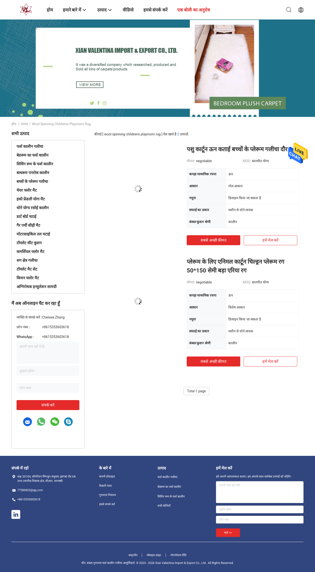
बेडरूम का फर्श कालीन (32, 155)
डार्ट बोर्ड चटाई (26, 216)
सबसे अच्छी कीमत (214, 240)
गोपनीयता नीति (178, 555)
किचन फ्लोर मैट (28, 278)
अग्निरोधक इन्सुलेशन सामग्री (36, 286)
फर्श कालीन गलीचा (30, 146)
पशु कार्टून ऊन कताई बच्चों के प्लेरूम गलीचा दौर (237, 149)
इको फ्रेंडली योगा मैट (31, 199)
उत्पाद (24, 124)
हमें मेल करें (270, 240)
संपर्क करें (48, 405)
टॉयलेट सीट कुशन (29, 243)
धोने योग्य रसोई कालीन (33, 208)
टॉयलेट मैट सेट (27, 269)
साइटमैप (133, 555)
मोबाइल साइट (154, 555)
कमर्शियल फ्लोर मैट (30, 251)
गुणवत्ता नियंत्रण (107, 495)
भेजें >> (228, 532)
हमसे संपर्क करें (107, 504)
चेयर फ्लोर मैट (27, 190)
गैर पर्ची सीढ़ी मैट (28, 225)
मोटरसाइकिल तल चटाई (33, 234)
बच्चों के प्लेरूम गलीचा (32, 181)
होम (13, 124)
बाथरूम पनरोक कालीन (33, 172)
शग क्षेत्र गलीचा (27, 260)
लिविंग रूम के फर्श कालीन (35, 164)
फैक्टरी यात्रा (105, 486)
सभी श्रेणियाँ (164, 505)
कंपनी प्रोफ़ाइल (107, 476)
